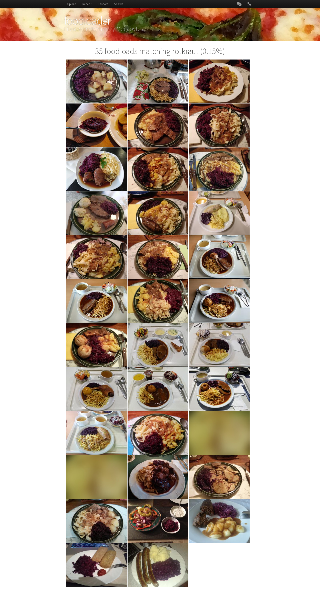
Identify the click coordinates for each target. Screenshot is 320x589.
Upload (71, 4)
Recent (87, 4)
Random (103, 4)
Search (118, 4)
